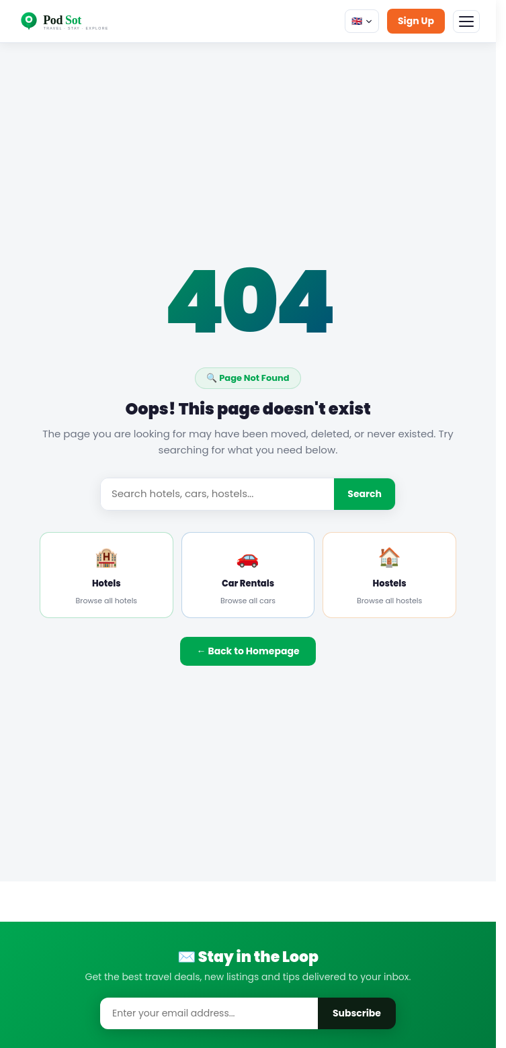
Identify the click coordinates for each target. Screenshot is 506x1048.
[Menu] (466, 21)
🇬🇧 (361, 21)
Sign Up (416, 21)
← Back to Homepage (247, 651)
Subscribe (357, 1013)
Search (364, 493)
